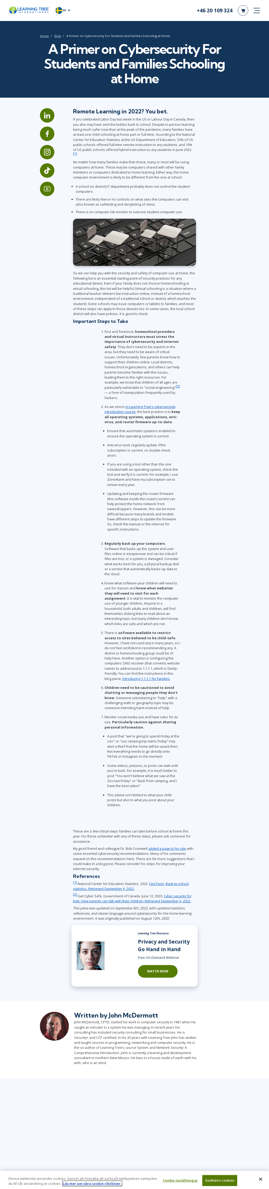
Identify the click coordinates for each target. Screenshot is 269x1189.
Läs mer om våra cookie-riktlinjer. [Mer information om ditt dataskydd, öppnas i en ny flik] (92, 1184)
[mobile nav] (257, 10)
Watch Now (157, 971)
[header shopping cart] (243, 10)
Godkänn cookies (219, 1181)
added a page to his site (167, 848)
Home (44, 36)
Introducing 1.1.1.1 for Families (146, 678)
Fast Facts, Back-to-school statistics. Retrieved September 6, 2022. (131, 886)
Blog (57, 36)
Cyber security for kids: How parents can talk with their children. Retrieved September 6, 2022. (132, 898)
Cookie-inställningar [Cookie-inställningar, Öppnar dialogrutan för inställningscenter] (180, 1181)
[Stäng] (260, 1180)
